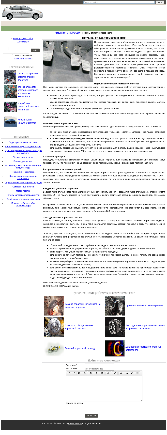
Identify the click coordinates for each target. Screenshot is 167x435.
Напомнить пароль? (23, 59)
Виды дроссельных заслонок (23, 142)
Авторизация (23, 42)
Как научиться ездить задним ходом (23, 146)
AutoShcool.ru (75, 428)
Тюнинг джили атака (23, 157)
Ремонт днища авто (23, 161)
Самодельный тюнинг (23, 186)
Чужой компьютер (23, 55)
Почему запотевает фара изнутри (23, 195)
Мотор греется (23, 191)
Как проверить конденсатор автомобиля (23, 177)
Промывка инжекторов (23, 172)
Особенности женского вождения (23, 199)
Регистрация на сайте (23, 38)
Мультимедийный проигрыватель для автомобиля (23, 151)
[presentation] (110, 412)
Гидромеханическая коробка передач (23, 182)
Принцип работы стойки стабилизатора (23, 204)
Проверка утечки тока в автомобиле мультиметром (23, 166)
